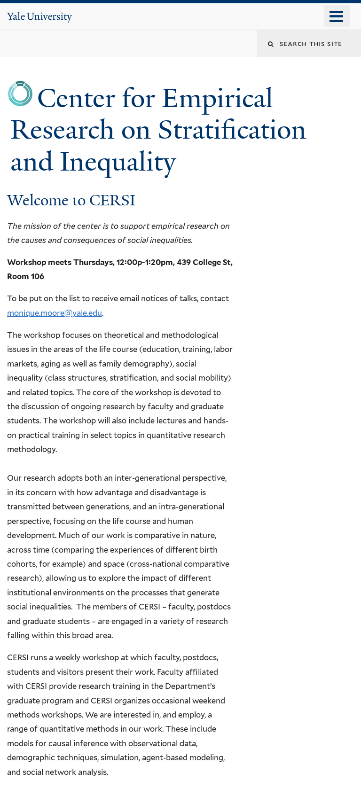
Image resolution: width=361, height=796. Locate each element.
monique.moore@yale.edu (54, 313)
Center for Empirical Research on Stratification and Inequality (158, 130)
